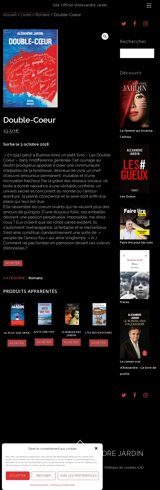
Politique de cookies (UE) (125, 470)
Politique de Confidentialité (62, 485)
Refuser (44, 476)
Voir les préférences (78, 476)
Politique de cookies (39, 485)
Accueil (10, 14)
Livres (27, 14)
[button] (96, 449)
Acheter (13, 263)
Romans (44, 14)
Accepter (18, 476)
